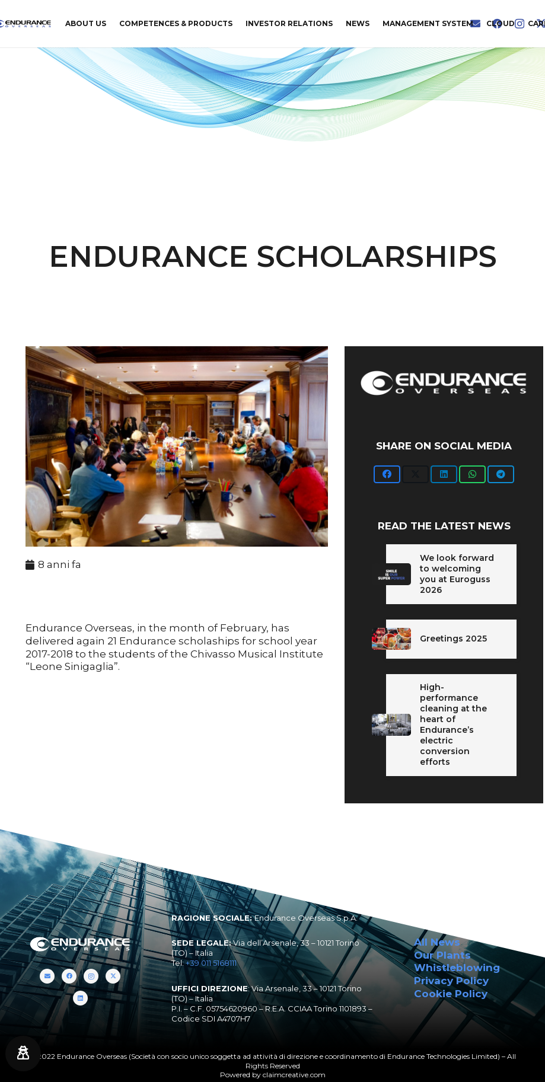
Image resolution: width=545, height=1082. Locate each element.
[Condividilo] (387, 474)
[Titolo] (47, 976)
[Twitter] (113, 976)
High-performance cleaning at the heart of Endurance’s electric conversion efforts (453, 724)
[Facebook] (69, 976)
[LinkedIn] (80, 998)
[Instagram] (91, 976)
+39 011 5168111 (211, 963)
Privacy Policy (451, 981)
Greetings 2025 (453, 638)
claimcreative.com (294, 1074)
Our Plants (442, 955)
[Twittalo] (415, 474)
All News (437, 942)
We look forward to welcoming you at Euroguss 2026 (457, 574)
